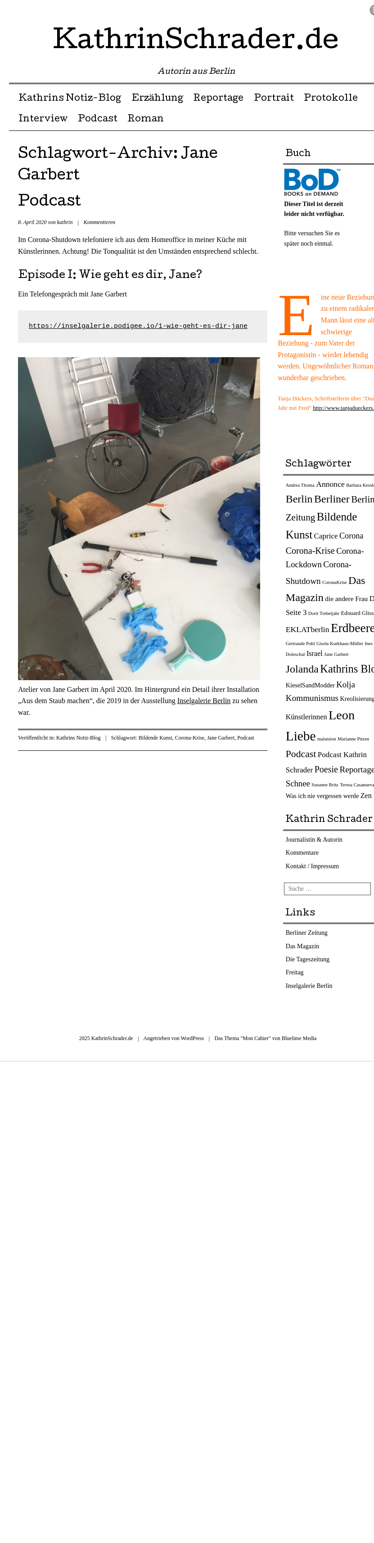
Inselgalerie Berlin (204, 700)
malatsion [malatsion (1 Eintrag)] (326, 738)
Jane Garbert (220, 738)
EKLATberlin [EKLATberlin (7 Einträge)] (307, 629)
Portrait (274, 98)
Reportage (218, 98)
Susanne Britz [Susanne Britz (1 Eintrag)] (324, 784)
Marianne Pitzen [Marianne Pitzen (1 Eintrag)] (353, 738)
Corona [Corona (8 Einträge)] (351, 535)
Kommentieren (99, 222)
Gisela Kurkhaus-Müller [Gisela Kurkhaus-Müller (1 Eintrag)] (339, 643)
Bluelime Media (299, 1038)
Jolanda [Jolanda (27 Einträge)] (302, 669)
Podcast (97, 119)
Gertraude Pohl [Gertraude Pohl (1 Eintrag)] (300, 643)
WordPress (192, 1038)
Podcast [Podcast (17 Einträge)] (301, 754)
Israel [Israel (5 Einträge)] (314, 654)
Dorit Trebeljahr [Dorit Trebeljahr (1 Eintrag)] (323, 613)
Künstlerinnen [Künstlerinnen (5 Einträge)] (306, 717)
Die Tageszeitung (307, 959)
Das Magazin (302, 946)
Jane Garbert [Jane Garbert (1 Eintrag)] (336, 654)
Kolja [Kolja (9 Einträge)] (345, 684)
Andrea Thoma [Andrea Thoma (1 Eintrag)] (300, 485)
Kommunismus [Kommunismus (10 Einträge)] (312, 698)
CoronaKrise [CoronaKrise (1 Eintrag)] (334, 582)
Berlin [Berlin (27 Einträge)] (299, 499)
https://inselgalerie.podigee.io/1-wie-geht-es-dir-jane (138, 326)
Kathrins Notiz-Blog (69, 98)
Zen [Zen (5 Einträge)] (366, 796)
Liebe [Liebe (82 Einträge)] (301, 736)
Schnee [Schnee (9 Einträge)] (298, 783)
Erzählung (157, 98)
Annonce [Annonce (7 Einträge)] (330, 484)
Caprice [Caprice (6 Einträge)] (326, 536)
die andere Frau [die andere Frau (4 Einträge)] (346, 598)
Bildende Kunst (155, 738)
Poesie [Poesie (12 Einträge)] (326, 769)
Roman (145, 119)
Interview (43, 119)
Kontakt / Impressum (312, 866)
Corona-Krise (189, 738)
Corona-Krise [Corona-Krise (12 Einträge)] (310, 551)
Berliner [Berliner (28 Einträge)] (332, 499)
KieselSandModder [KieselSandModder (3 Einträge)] (310, 685)
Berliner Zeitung (307, 932)
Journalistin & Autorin (314, 839)
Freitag (295, 972)
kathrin (65, 222)
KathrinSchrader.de (196, 42)
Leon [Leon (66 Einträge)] (342, 715)
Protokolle (331, 98)
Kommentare (302, 852)
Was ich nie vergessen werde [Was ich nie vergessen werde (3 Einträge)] (322, 795)
